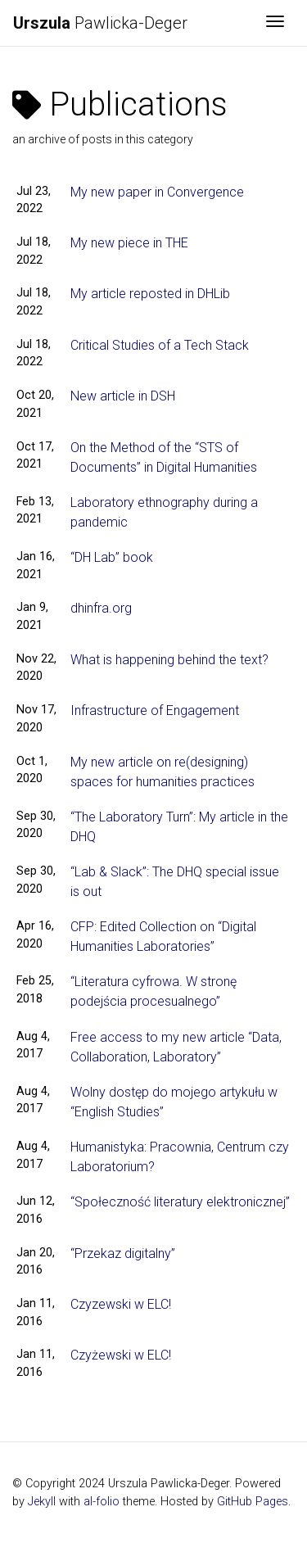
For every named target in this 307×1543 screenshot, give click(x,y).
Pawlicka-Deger (100, 23)
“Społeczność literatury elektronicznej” (180, 1202)
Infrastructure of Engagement (154, 710)
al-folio (102, 1502)
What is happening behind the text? (169, 659)
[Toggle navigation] (275, 23)
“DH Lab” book (111, 557)
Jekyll (42, 1502)
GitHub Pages (252, 1502)
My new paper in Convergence (157, 192)
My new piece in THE (129, 243)
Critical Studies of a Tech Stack (159, 345)
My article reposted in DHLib (150, 293)
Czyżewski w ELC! (120, 1355)
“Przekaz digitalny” (122, 1253)
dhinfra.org (101, 608)
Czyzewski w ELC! (120, 1304)
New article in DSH (122, 396)
